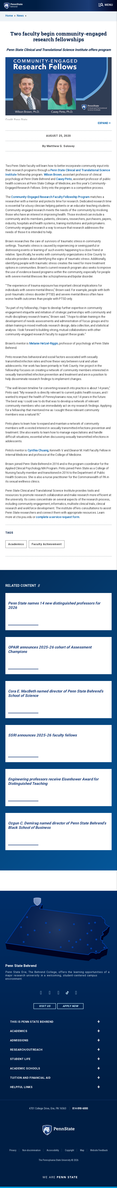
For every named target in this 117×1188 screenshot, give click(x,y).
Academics (16, 544)
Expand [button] (103, 123)
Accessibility (53, 1150)
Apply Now (70, 1006)
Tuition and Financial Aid (30, 1077)
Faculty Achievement (47, 544)
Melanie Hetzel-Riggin (43, 343)
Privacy (12, 1150)
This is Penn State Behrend (32, 1021)
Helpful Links (21, 1087)
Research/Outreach (26, 1049)
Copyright (69, 1150)
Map (82, 1150)
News (20, 15)
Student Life (20, 1059)
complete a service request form (57, 517)
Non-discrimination (31, 1150)
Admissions (19, 1040)
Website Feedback (99, 1150)
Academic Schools (25, 1068)
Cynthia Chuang (38, 450)
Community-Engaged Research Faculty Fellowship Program (50, 197)
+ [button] (98, 1021)
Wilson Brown (53, 174)
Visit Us (45, 1006)
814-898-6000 (80, 1108)
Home (9, 15)
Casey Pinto (64, 179)
